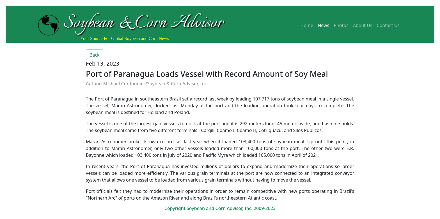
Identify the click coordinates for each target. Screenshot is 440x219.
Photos (341, 25)
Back (95, 55)
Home (307, 25)
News (323, 25)
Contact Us (388, 25)
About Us (362, 25)
